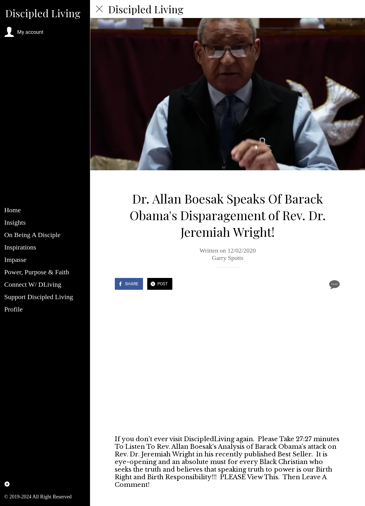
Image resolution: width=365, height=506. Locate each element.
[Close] (99, 9)
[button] (23, 32)
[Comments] (333, 284)
